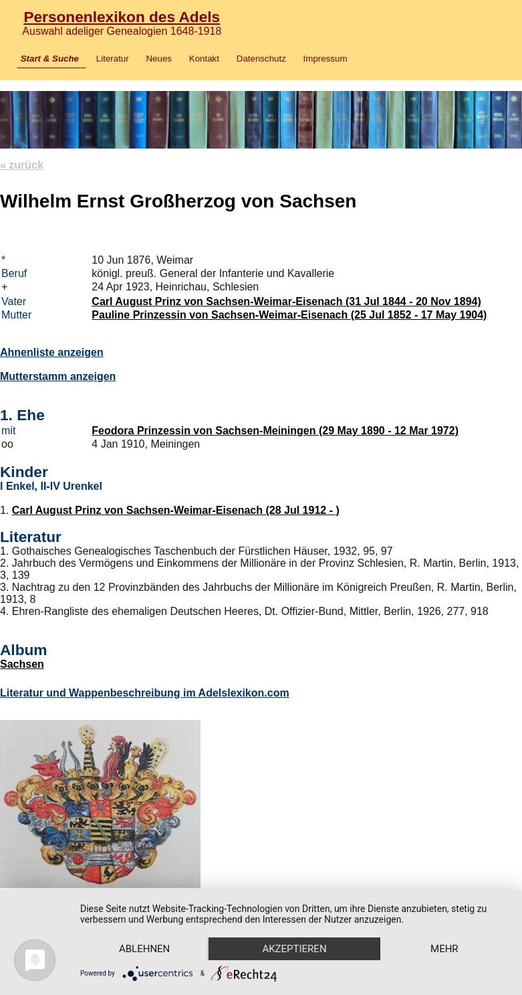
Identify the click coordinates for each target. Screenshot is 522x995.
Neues (159, 59)
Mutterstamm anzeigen (58, 376)
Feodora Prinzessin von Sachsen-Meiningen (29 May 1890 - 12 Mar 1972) (275, 430)
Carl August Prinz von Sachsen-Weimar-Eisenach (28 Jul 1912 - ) (176, 510)
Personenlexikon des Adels (121, 16)
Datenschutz (261, 59)
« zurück (21, 165)
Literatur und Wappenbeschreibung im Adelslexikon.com (144, 693)
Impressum (325, 59)
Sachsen (22, 664)
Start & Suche (50, 59)
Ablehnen (144, 949)
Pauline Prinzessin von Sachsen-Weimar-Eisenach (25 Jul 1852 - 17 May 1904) (289, 315)
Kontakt (204, 59)
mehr (444, 949)
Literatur (112, 59)
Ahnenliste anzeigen (52, 352)
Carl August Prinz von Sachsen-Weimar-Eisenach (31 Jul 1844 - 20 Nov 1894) (286, 301)
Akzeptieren (294, 949)
